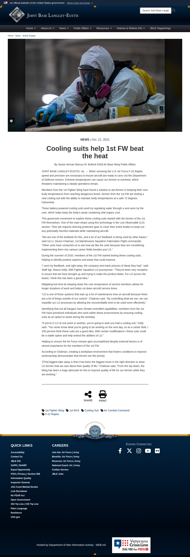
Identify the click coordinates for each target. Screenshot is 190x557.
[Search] (155, 10)
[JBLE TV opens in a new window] (148, 453)
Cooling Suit (92, 412)
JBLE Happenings (160, 30)
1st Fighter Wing (54, 412)
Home (31, 30)
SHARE (88, 398)
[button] (80, 3)
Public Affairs (83, 30)
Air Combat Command (117, 412)
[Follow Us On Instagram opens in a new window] (138, 453)
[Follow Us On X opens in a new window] (129, 453)
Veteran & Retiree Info (131, 30)
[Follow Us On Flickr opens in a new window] (157, 453)
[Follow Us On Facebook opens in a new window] (120, 453)
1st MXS (74, 412)
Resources (104, 30)
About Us (48, 30)
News (64, 30)
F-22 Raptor (52, 416)
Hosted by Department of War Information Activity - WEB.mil (71, 546)
